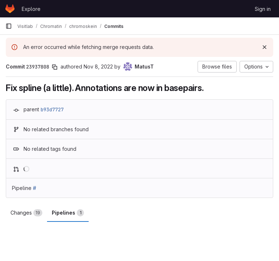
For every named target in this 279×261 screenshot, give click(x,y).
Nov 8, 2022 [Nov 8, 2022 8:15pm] (98, 66)
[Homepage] (10, 8)
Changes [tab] (26, 212)
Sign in (263, 9)
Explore (31, 9)
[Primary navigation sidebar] (8, 26)
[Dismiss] (264, 47)
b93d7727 (52, 109)
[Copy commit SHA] (54, 67)
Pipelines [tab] (68, 212)
